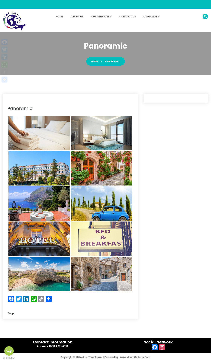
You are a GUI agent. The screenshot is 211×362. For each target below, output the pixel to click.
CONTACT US (127, 16)
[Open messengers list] (9, 351)
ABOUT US (77, 16)
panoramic (112, 62)
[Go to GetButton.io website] (9, 358)
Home (94, 62)
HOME (59, 16)
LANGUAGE (150, 16)
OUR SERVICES (100, 16)
